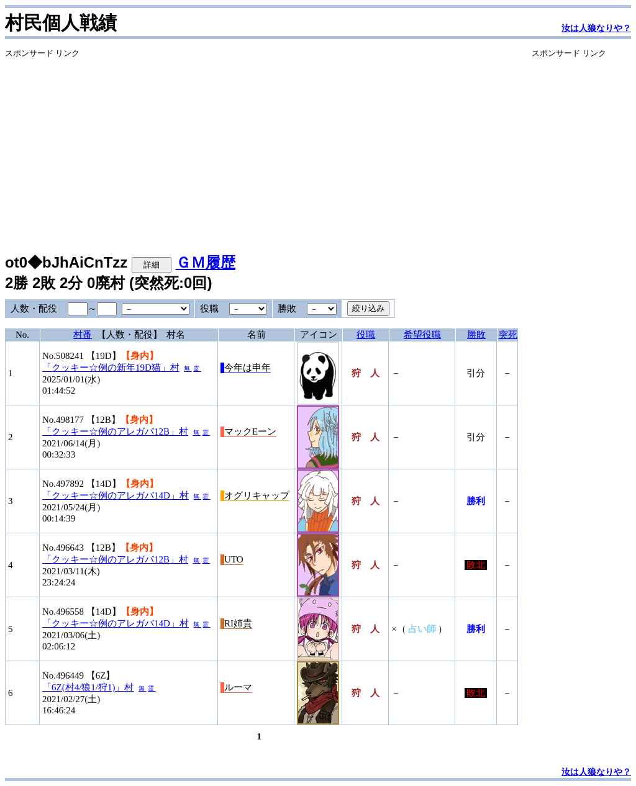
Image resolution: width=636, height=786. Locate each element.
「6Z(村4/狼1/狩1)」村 (88, 687)
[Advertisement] (261, 146)
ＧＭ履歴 (205, 262)
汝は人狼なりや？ (596, 28)
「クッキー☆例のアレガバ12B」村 (115, 431)
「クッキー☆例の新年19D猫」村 (110, 368)
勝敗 (476, 335)
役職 (366, 335)
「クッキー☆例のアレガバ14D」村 (115, 495)
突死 (508, 335)
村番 (82, 335)
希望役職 (422, 335)
